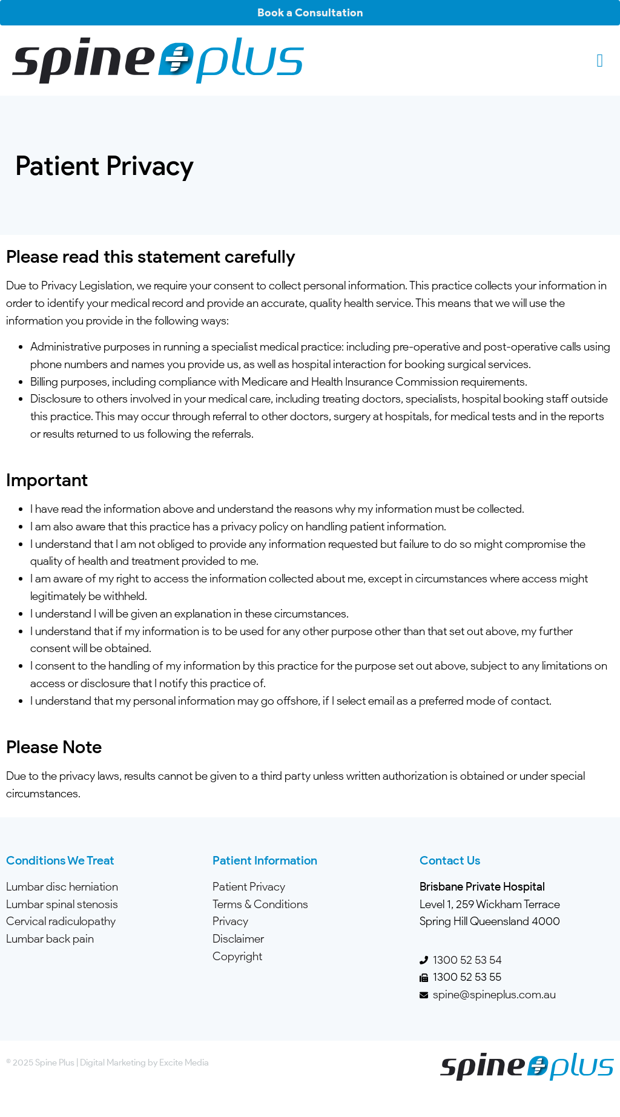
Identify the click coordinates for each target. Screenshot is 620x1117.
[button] (600, 60)
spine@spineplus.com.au (494, 994)
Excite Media (184, 1062)
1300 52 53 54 (467, 960)
